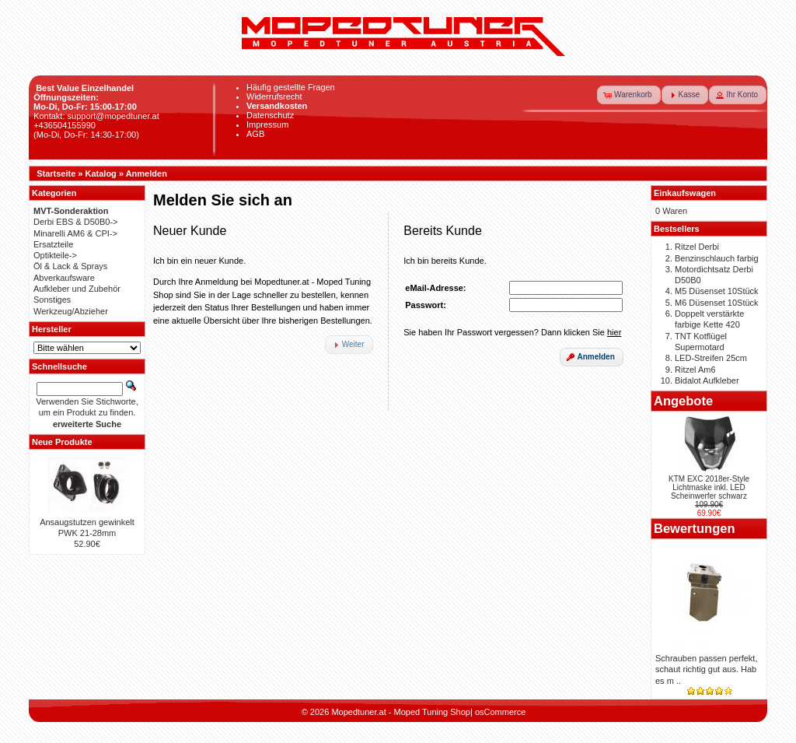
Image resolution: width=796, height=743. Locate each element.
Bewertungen (694, 528)
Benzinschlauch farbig (717, 258)
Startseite (56, 173)
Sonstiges (52, 299)
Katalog (101, 173)
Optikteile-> (55, 255)
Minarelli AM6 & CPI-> (75, 233)
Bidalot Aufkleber (707, 380)
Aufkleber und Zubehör (76, 288)
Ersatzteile (53, 244)
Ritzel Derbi (697, 246)
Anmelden (146, 173)
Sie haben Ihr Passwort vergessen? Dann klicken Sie (512, 332)
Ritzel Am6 (695, 369)
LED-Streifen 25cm (711, 358)
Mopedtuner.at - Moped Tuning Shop (400, 712)
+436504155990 (64, 125)
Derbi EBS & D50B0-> (75, 221)
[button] (629, 95)
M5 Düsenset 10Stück (717, 291)
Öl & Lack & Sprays (70, 266)
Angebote (683, 401)
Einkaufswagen (685, 193)
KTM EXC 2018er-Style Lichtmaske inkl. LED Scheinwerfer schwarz (709, 487)
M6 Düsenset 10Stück (717, 302)
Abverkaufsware (64, 277)
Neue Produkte (62, 442)
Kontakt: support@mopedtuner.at (96, 116)
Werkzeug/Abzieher (70, 311)
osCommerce (500, 712)
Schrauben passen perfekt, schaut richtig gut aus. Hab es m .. (706, 669)
